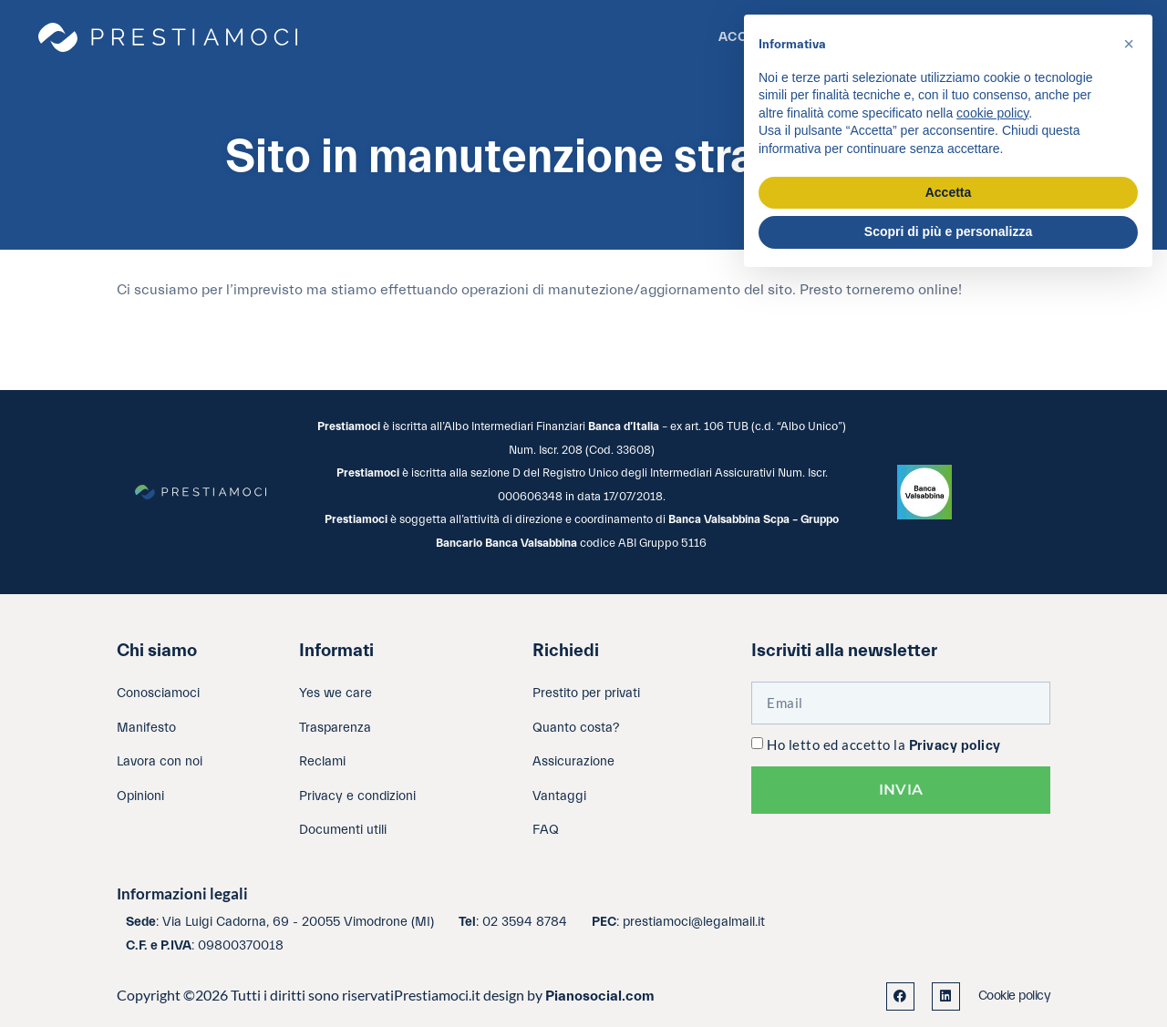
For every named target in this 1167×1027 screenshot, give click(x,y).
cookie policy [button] (992, 113)
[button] (1128, 43)
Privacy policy (955, 746)
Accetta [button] (948, 192)
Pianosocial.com (600, 996)
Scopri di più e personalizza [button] (948, 231)
